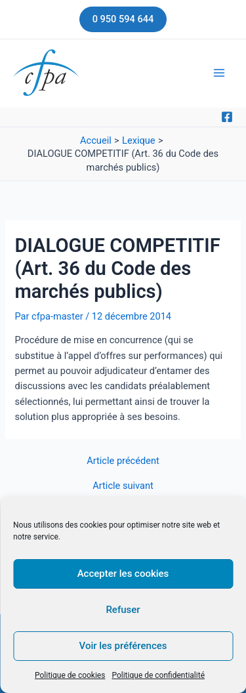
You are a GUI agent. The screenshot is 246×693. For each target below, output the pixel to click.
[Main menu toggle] (219, 73)
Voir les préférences (123, 646)
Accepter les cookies (123, 573)
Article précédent (123, 461)
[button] (123, 19)
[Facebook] (227, 117)
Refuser (123, 610)
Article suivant (122, 486)
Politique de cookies (70, 675)
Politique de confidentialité (158, 675)
